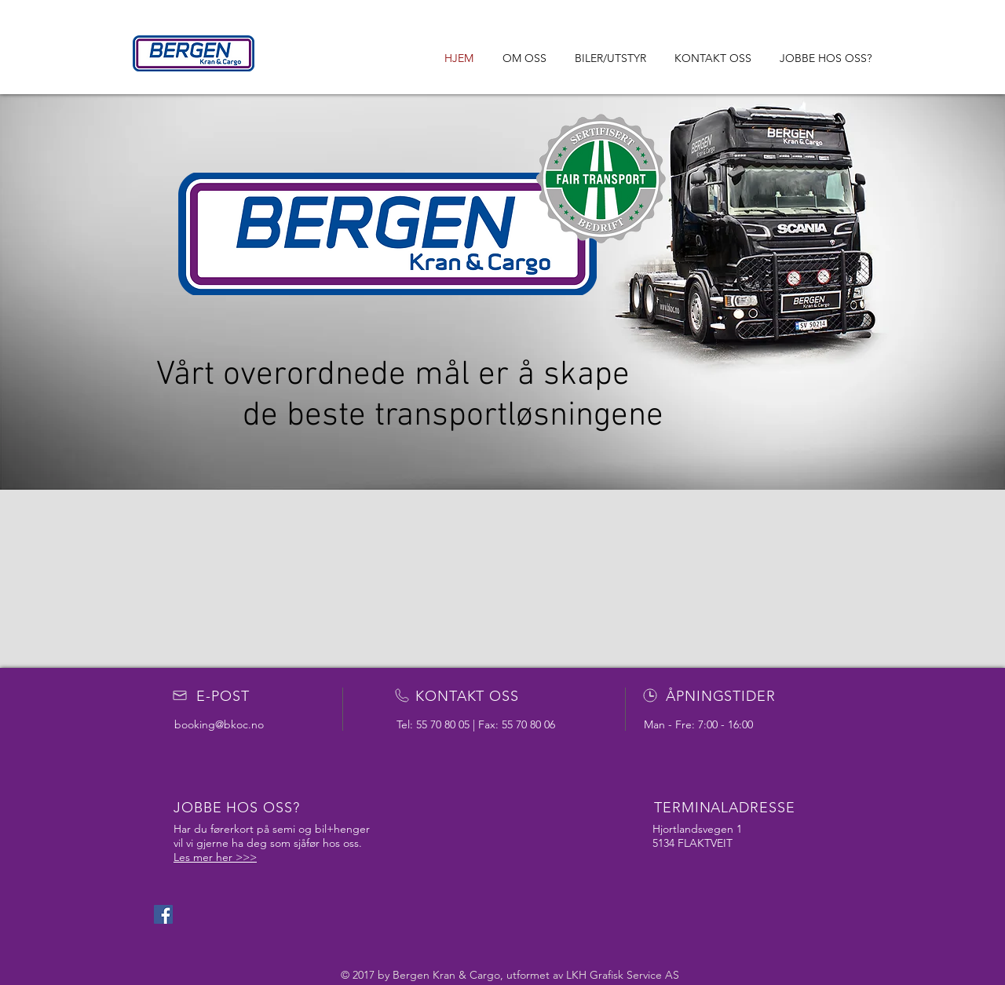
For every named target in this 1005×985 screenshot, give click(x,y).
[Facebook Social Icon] (163, 914)
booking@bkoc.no (219, 724)
